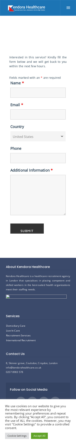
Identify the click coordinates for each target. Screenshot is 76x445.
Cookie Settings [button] (17, 436)
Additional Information (31, 170)
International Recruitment (21, 340)
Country (17, 126)
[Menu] (68, 8)
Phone (15, 148)
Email (16, 104)
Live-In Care (13, 330)
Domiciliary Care (15, 325)
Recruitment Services (18, 335)
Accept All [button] (39, 436)
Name (17, 83)
